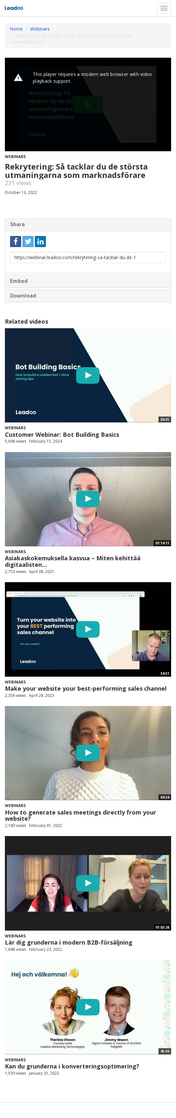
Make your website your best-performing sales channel (86, 688)
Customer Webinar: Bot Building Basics (62, 434)
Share (17, 224)
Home (16, 29)
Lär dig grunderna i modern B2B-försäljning (68, 942)
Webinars (40, 29)
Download (23, 295)
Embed (19, 281)
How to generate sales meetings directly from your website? (80, 815)
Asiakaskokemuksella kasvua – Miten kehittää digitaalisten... (73, 561)
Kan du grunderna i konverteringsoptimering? (72, 1066)
